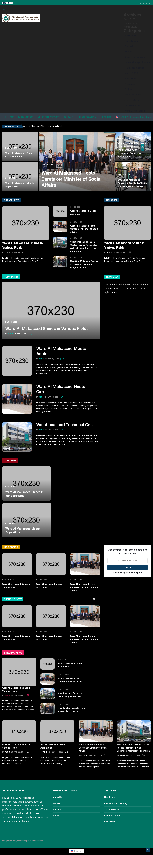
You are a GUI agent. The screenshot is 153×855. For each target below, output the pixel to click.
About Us (57, 793)
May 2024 (130, 78)
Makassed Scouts (134, 67)
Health (128, 51)
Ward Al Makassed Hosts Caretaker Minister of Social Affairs (73, 179)
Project (128, 89)
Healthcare (109, 793)
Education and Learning (115, 799)
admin (7, 252)
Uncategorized (132, 105)
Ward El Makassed (134, 110)
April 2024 (129, 19)
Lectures (106, 117)
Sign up (127, 565)
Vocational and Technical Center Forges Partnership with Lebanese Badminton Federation (132, 150)
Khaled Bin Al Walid (135, 57)
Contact (57, 812)
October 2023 (131, 22)
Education (130, 46)
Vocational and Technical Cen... (67, 422)
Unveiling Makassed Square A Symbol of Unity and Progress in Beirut (132, 183)
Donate (56, 799)
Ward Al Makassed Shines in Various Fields (43, 126)
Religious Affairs (112, 812)
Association (130, 35)
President (129, 83)
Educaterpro (131, 41)
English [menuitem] (78, 847)
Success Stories (133, 100)
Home (9, 117)
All (95, 596)
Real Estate (109, 818)
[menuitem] (122, 117)
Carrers (57, 805)
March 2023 (130, 26)
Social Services (132, 94)
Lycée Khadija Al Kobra (137, 62)
